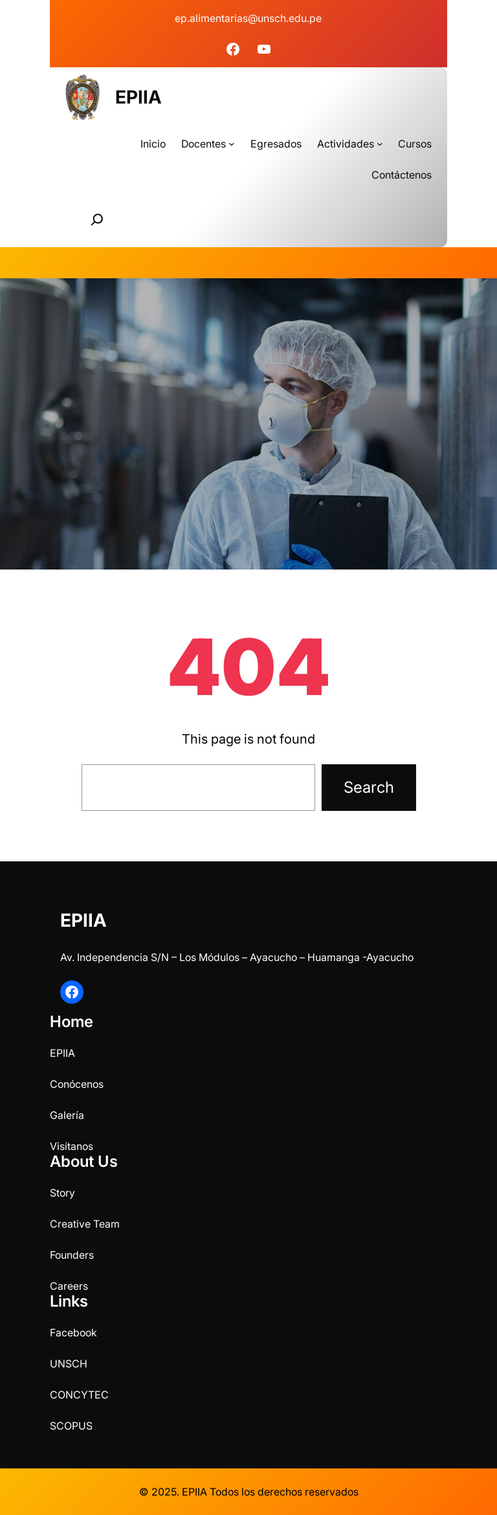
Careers (69, 1285)
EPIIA (138, 97)
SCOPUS (71, 1425)
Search (369, 787)
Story (62, 1192)
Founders (72, 1254)
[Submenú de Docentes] (231, 143)
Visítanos (71, 1146)
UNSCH (68, 1363)
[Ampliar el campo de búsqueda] (97, 219)
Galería (67, 1115)
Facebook (73, 1332)
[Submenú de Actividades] (380, 143)
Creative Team (85, 1223)
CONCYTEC (79, 1394)
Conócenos (77, 1084)
